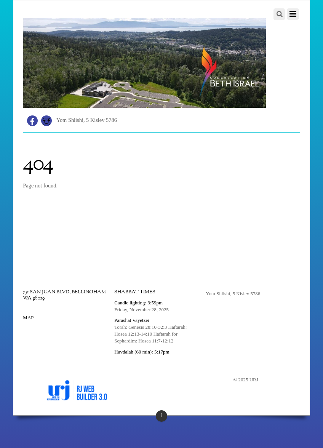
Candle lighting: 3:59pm (138, 303)
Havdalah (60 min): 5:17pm (141, 352)
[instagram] (46, 120)
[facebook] (32, 120)
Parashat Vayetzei (131, 320)
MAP (28, 317)
